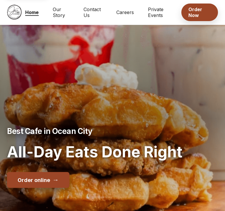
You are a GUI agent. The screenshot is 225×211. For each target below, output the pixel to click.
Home (32, 12)
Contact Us (92, 12)
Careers (125, 12)
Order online (38, 179)
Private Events (155, 12)
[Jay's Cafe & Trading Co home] (14, 12)
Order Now (195, 12)
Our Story (59, 12)
